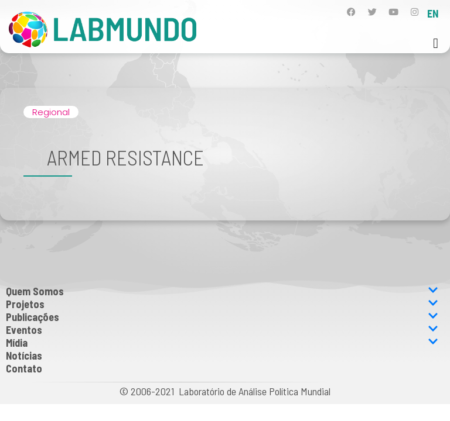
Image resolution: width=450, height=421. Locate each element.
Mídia (222, 342)
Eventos (222, 329)
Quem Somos (222, 291)
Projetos (222, 304)
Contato (24, 368)
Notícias (24, 355)
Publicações (222, 316)
